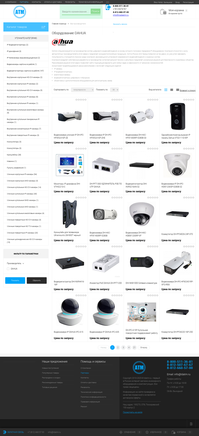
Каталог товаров (26, 27)
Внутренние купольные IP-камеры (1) (22, 103)
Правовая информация (90, 402)
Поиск (95, 11)
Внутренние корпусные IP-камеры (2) (22, 84)
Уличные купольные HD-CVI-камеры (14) (24, 187)
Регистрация (188, 2)
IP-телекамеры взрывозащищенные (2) (23, 58)
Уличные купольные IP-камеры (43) (22, 194)
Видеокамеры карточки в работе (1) (22, 64)
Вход (178, 2)
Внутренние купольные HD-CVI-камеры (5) (24, 90)
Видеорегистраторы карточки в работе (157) (25, 71)
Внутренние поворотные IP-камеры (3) (23, 135)
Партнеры (24, 2)
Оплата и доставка (53, 2)
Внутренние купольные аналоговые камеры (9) (25, 111)
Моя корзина (178, 10)
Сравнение (130, 432)
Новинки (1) (12, 161)
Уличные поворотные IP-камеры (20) (22, 233)
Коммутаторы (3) (14, 142)
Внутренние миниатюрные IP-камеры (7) (24, 129)
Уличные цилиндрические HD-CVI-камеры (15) (24, 240)
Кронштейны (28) (14, 155)
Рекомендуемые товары (52, 382)
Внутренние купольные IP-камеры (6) (22, 97)
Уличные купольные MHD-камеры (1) (22, 200)
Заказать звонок (120, 24)
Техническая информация (91, 2)
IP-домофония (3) (14, 51)
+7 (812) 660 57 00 (36, 432)
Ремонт (84, 406)
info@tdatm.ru (182, 374)
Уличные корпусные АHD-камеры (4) (22, 181)
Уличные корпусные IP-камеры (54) (22, 174)
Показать (15, 280)
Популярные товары (50, 373)
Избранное (157, 432)
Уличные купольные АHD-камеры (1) (22, 207)
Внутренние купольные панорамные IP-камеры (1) (23, 120)
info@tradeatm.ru (121, 15)
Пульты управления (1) (16, 168)
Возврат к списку (188, 90)
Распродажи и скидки (51, 378)
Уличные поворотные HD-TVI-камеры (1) (24, 226)
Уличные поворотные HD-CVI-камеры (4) (24, 220)
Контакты (36, 2)
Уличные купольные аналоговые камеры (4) (25, 213)
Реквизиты (70, 2)
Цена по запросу (63, 142)
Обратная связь (13, 432)
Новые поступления (50, 368)
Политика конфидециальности (93, 397)
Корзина (182, 432)
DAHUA (14, 269)
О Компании (10, 2)
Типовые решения (49, 387)
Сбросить (37, 280)
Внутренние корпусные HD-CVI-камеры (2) (24, 77)
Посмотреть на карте (132, 412)
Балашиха (168, 2)
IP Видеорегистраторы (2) (17, 45)
